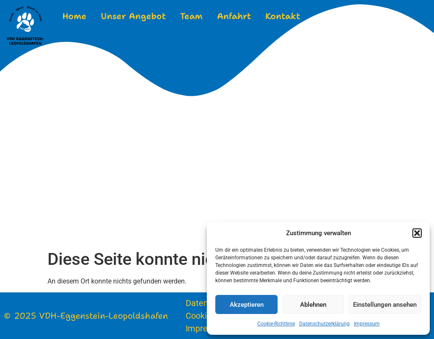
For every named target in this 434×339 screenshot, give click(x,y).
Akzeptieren (247, 304)
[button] (417, 233)
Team (191, 16)
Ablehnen (313, 304)
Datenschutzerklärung (324, 324)
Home (74, 16)
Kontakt (282, 16)
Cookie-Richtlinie (276, 324)
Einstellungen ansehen (385, 304)
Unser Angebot (133, 16)
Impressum (367, 324)
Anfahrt (234, 16)
